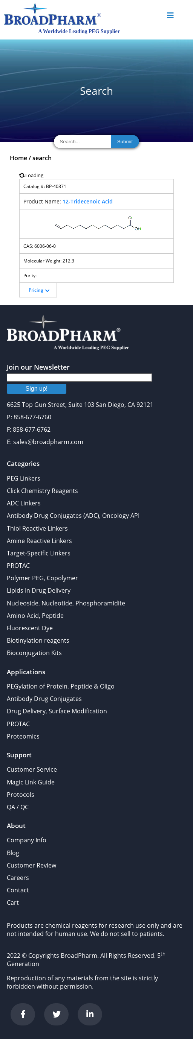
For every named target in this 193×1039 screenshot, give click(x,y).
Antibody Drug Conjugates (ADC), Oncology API (73, 515)
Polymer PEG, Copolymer (42, 578)
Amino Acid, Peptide (35, 615)
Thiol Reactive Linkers (37, 528)
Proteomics (23, 736)
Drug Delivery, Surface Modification (57, 711)
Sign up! (37, 388)
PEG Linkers (23, 478)
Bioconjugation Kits (34, 653)
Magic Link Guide (31, 782)
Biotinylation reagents (38, 640)
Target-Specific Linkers (38, 553)
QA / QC (18, 807)
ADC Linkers (24, 503)
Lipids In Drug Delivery (38, 590)
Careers (18, 878)
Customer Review (31, 865)
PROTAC (18, 565)
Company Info (26, 840)
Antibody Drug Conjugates (44, 699)
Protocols (20, 794)
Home (18, 158)
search (42, 158)
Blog (13, 853)
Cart (13, 902)
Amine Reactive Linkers (39, 541)
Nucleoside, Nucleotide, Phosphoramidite (66, 603)
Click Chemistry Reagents (42, 491)
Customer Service (32, 769)
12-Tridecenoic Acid (88, 201)
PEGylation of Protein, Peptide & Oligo (61, 686)
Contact (18, 890)
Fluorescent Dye (30, 628)
